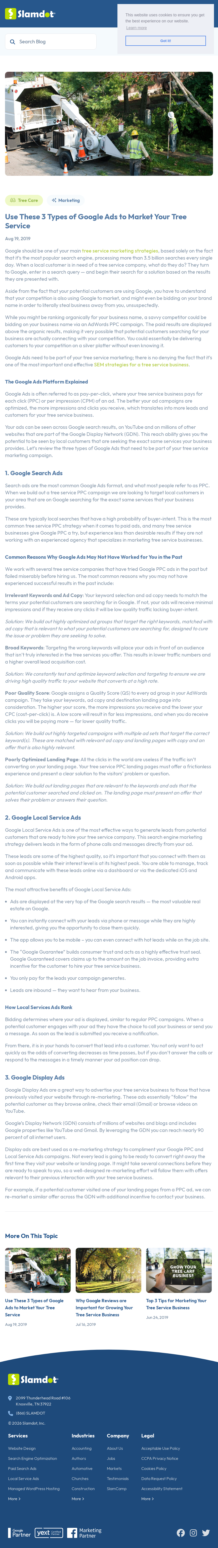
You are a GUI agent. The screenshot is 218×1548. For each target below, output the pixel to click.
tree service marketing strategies (120, 265)
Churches (80, 1478)
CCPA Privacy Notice (159, 1458)
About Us (115, 1448)
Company (118, 1435)
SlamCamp (116, 1488)
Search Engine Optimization (32, 1458)
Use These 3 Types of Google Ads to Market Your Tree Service (34, 1308)
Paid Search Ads (22, 1468)
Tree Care (24, 215)
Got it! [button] (165, 41)
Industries (83, 1435)
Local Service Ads (23, 1478)
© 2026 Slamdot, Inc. (27, 1423)
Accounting (82, 1448)
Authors (79, 1458)
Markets (114, 1468)
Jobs (111, 1458)
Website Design (22, 1448)
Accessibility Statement (162, 1488)
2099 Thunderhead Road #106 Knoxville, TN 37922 (39, 1401)
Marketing (66, 215)
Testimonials (118, 1478)
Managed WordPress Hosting (34, 1488)
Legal (147, 1435)
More (14, 1498)
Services (18, 1435)
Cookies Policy (153, 1468)
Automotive (82, 1468)
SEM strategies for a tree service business (141, 379)
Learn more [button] (136, 28)
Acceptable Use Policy (160, 1448)
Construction (83, 1488)
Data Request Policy (159, 1478)
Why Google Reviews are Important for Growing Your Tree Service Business (104, 1308)
